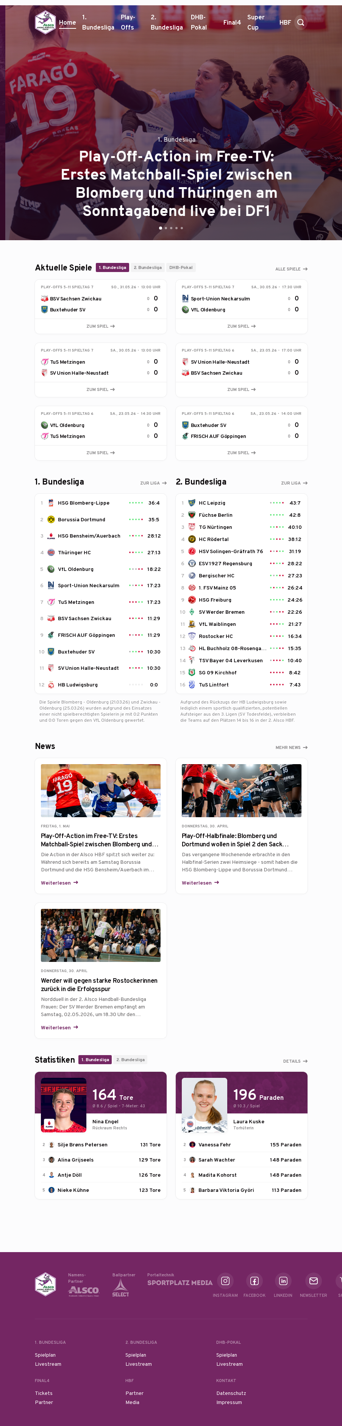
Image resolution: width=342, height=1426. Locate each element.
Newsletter (313, 1285)
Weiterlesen (56, 882)
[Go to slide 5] (181, 228)
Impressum (229, 1402)
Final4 (232, 25)
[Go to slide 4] (176, 228)
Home (67, 22)
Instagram (225, 1285)
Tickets (44, 1393)
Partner (44, 1402)
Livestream (48, 1363)
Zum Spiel (100, 326)
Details (292, 1061)
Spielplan (45, 1354)
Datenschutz (231, 1393)
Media (132, 1402)
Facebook (254, 1285)
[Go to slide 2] (166, 228)
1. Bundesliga (98, 25)
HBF (285, 25)
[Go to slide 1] (160, 228)
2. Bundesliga (167, 25)
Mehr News (288, 747)
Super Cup (260, 25)
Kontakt (226, 1380)
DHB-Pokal (204, 25)
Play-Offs (128, 22)
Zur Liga (150, 483)
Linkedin (283, 1285)
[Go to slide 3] (171, 228)
